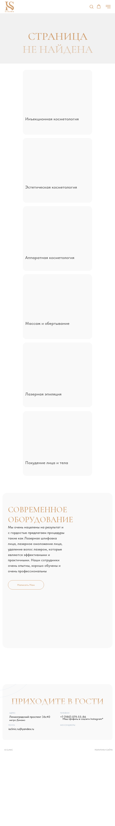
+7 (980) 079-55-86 (73, 716)
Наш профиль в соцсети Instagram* (83, 718)
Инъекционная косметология (52, 118)
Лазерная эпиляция (43, 394)
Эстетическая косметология (51, 187)
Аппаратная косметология (49, 257)
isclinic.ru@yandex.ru (21, 729)
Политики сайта (104, 750)
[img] (56, 93)
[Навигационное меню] (108, 6)
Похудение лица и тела (46, 462)
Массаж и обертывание (47, 323)
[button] (91, 6)
